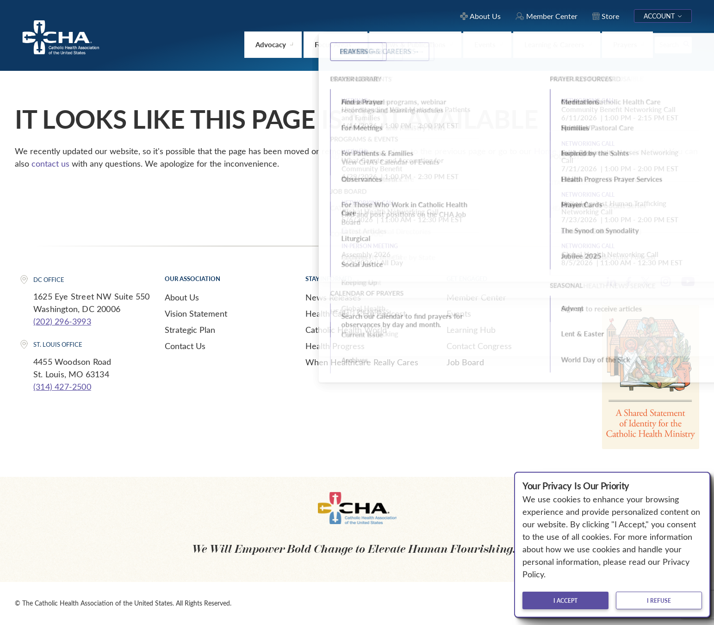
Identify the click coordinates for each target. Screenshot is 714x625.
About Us (182, 297)
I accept (565, 600)
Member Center (476, 297)
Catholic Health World (346, 329)
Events (459, 313)
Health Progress (335, 345)
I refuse (659, 600)
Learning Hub (471, 329)
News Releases (333, 297)
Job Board (465, 362)
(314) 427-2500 (62, 386)
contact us (50, 163)
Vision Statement (196, 313)
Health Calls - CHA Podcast (355, 313)
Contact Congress (479, 345)
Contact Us (185, 345)
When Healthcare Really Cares (361, 362)
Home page (555, 150)
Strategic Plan (190, 329)
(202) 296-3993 (62, 321)
